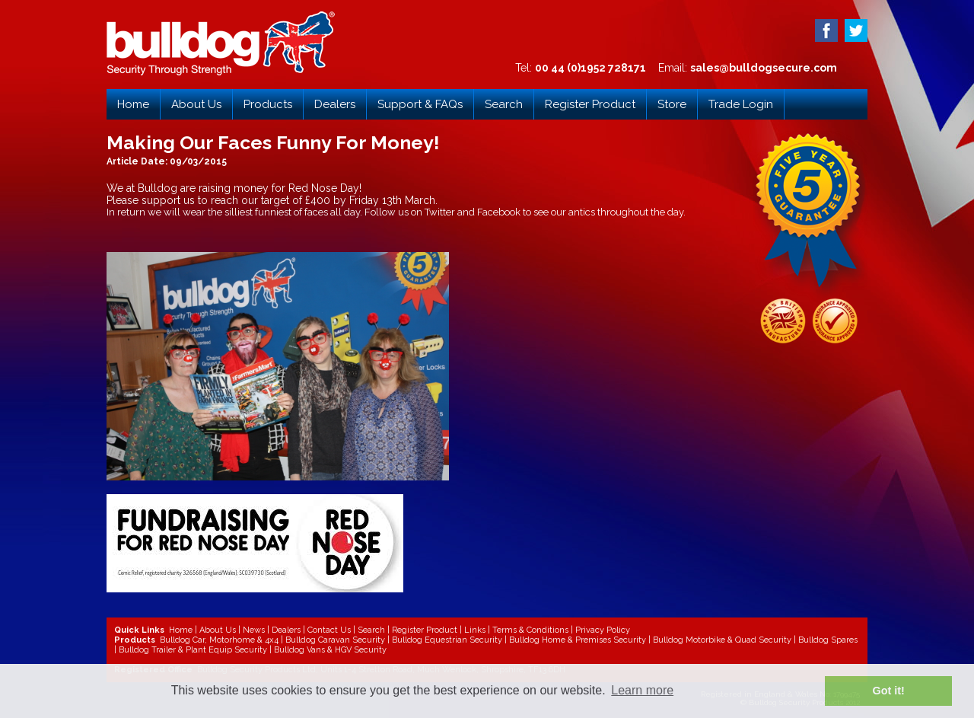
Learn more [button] (642, 690)
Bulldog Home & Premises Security (577, 640)
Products (268, 104)
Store (671, 104)
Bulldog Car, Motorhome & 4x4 (219, 640)
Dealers (334, 104)
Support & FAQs (420, 104)
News (254, 630)
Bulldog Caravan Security (335, 640)
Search (504, 104)
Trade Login (740, 104)
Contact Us (329, 630)
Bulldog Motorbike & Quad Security (722, 640)
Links (474, 630)
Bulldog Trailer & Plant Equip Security (193, 650)
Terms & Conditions (530, 630)
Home (133, 104)
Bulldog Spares (828, 640)
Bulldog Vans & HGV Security (330, 650)
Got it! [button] (889, 690)
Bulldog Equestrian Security (447, 640)
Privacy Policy (602, 630)
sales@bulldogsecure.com (763, 68)
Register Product (590, 104)
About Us (196, 104)
